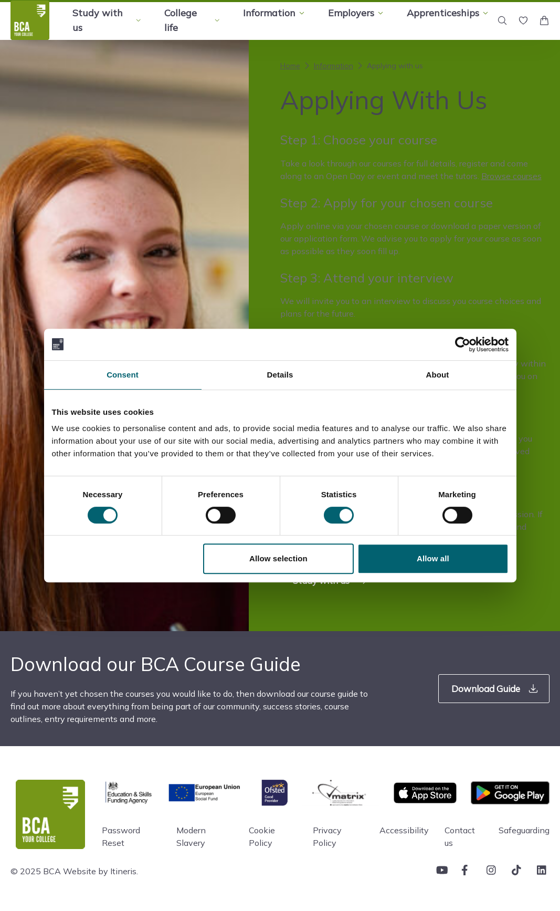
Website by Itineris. (100, 871)
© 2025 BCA (35, 871)
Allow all (433, 558)
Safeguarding (524, 830)
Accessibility (404, 830)
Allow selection (278, 558)
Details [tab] (280, 374)
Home (290, 65)
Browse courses (511, 176)
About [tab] (437, 374)
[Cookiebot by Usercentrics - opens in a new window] (463, 344)
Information (327, 65)
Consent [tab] (123, 374)
